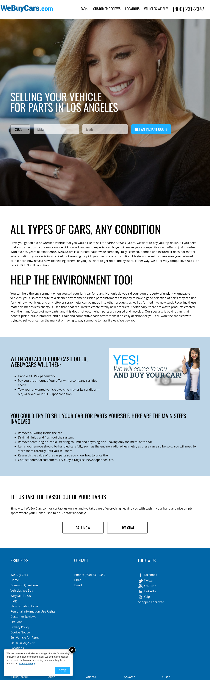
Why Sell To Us (20, 596)
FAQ (84, 8)
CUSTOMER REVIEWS (106, 8)
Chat (77, 580)
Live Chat (127, 527)
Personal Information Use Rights (32, 611)
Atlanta (91, 677)
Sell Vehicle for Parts (24, 638)
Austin (166, 677)
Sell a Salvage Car (22, 643)
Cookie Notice (20, 632)
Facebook (147, 575)
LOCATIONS (132, 8)
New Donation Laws (24, 606)
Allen (51, 677)
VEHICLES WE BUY (156, 8)
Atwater (129, 677)
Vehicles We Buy (21, 590)
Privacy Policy (19, 627)
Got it (62, 670)
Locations (17, 648)
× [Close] (72, 649)
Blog (13, 601)
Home (14, 580)
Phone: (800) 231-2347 (89, 575)
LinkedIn (147, 591)
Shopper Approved (151, 602)
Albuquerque (19, 677)
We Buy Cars (19, 575)
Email (78, 585)
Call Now (83, 527)
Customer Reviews (23, 617)
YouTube (147, 586)
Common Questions (24, 585)
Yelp (144, 597)
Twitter (145, 580)
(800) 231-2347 (188, 9)
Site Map (16, 622)
